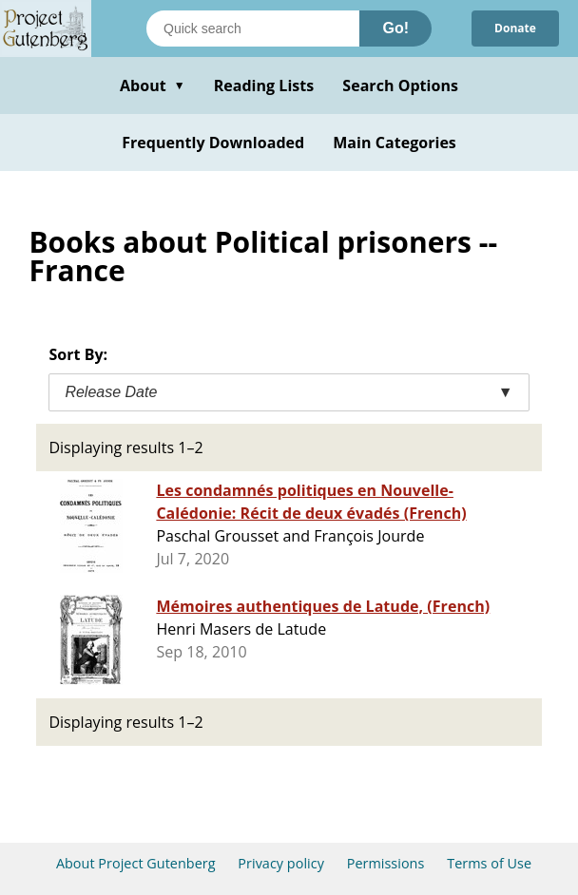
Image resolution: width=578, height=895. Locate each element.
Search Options (400, 85)
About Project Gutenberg (136, 863)
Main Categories (394, 142)
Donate (515, 28)
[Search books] (252, 28)
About (152, 85)
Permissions (386, 863)
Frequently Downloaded (213, 142)
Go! (395, 28)
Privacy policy (281, 863)
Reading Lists (264, 85)
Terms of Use (489, 863)
